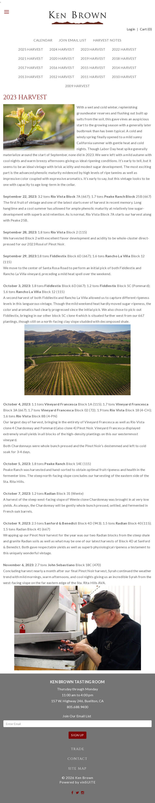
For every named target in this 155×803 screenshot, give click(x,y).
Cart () (146, 29)
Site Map (77, 768)
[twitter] (77, 792)
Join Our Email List (77, 716)
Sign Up (77, 735)
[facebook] (72, 792)
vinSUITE (88, 782)
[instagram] (82, 792)
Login (131, 29)
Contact (77, 758)
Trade (77, 749)
